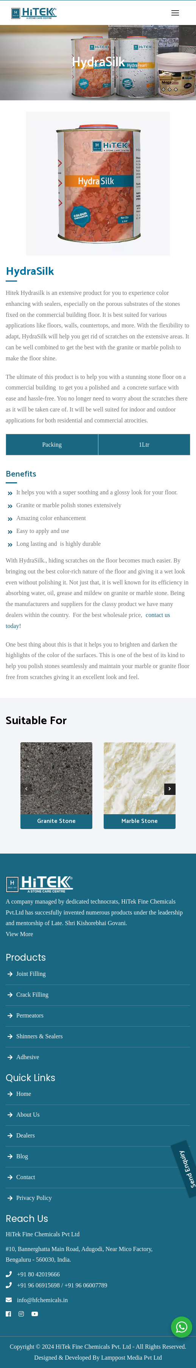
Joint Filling (31, 974)
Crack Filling (32, 994)
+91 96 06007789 (85, 1285)
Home (23, 1094)
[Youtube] (34, 1314)
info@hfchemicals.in (42, 1300)
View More (19, 934)
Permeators (30, 1015)
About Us (28, 1114)
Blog (22, 1156)
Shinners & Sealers (39, 1036)
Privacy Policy (34, 1198)
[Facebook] (8, 1314)
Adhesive (27, 1057)
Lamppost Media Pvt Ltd (131, 1357)
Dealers (25, 1135)
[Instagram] (21, 1314)
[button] (177, 12)
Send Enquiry (187, 1134)
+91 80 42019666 (38, 1274)
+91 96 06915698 (38, 1285)
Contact (25, 1177)
